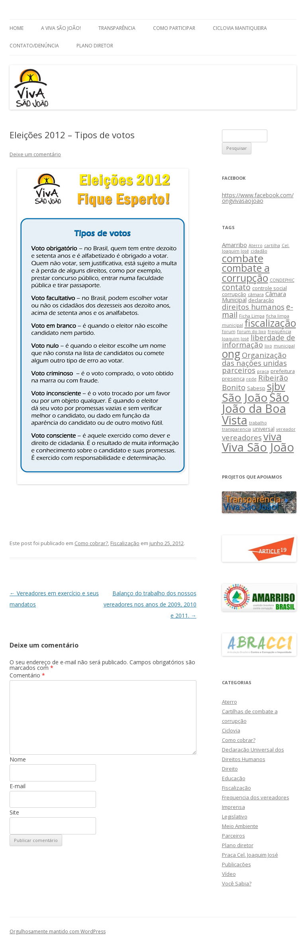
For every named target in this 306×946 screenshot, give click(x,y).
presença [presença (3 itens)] (233, 378)
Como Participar (174, 28)
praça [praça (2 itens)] (263, 371)
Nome (18, 759)
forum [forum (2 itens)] (228, 331)
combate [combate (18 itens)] (242, 258)
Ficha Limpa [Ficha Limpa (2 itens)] (252, 316)
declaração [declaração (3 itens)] (261, 300)
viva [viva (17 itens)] (272, 436)
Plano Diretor (94, 45)
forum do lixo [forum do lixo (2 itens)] (251, 331)
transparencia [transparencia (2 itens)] (236, 429)
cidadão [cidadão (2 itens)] (259, 251)
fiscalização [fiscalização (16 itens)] (270, 323)
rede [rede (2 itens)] (251, 379)
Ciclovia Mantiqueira (240, 28)
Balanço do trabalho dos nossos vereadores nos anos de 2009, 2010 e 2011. (150, 604)
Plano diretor (237, 845)
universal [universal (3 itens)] (264, 428)
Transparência (116, 28)
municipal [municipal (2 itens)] (284, 346)
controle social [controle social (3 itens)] (269, 288)
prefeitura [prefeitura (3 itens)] (283, 371)
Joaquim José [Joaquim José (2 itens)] (235, 339)
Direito (230, 768)
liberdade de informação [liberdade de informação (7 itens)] (258, 341)
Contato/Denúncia (34, 45)
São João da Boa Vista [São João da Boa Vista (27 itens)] (255, 408)
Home (17, 28)
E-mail (18, 786)
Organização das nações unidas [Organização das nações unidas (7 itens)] (254, 359)
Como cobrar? (91, 543)
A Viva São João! (61, 28)
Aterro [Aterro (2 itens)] (256, 245)
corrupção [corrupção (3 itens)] (234, 294)
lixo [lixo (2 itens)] (268, 346)
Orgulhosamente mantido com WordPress (58, 931)
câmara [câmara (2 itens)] (256, 294)
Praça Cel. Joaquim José (250, 854)
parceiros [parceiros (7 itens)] (238, 370)
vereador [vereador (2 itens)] (286, 429)
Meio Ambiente (240, 826)
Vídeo (229, 873)
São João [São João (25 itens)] (245, 397)
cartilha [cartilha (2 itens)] (272, 245)
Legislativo (234, 816)
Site (14, 812)
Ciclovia (231, 730)
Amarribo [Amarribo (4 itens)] (234, 245)
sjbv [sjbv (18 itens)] (276, 386)
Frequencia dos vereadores (255, 797)
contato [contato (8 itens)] (236, 287)
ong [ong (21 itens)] (231, 353)
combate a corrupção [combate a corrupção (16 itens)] (246, 273)
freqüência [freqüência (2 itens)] (279, 331)
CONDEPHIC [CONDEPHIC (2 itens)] (282, 280)
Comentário (27, 675)
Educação (233, 778)
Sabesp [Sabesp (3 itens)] (256, 388)
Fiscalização (124, 543)
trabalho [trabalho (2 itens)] (258, 423)
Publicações (236, 864)
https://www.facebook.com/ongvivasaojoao (258, 197)
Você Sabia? (236, 883)
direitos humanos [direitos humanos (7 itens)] (253, 307)
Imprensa (233, 807)
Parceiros (233, 835)
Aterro (229, 701)
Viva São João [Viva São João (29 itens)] (258, 447)
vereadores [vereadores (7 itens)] (242, 437)
